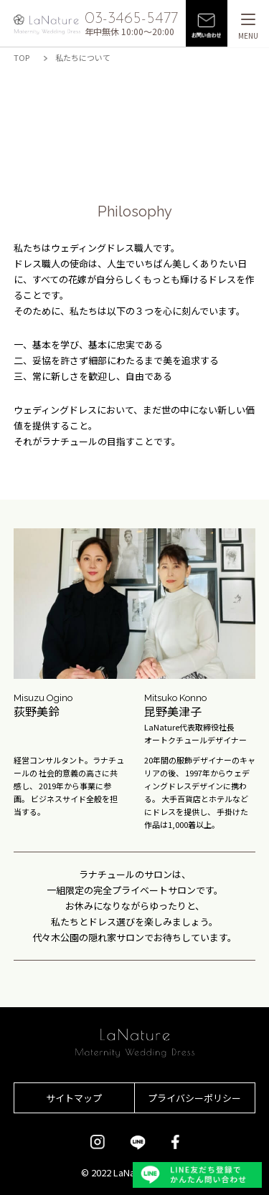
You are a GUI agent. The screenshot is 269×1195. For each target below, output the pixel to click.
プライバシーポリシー (194, 1098)
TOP (21, 57)
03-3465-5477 (131, 19)
